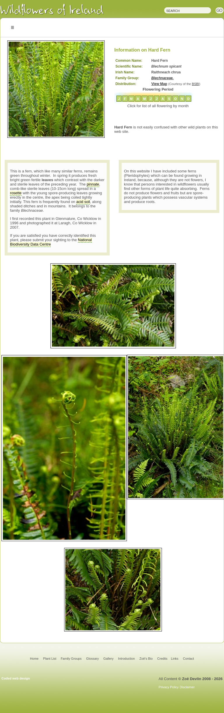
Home (34, 658)
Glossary (92, 658)
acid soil (83, 202)
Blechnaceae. (162, 78)
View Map (159, 84)
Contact (188, 658)
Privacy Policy (168, 687)
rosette (16, 193)
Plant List (50, 658)
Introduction (126, 658)
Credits (162, 658)
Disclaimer (187, 687)
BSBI (195, 84)
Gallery (108, 658)
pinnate (93, 184)
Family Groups (71, 658)
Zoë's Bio (146, 658)
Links (174, 658)
